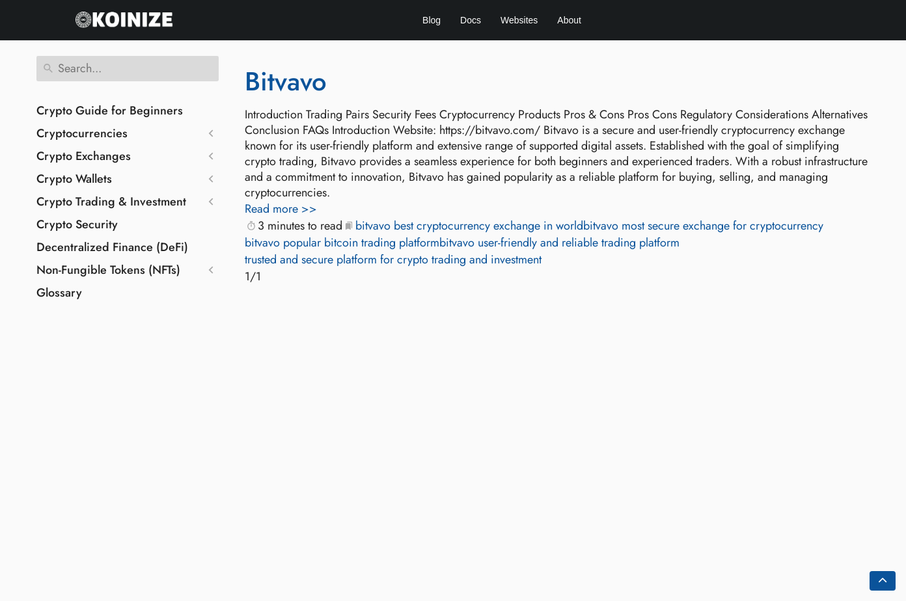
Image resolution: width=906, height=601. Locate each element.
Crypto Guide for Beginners (109, 110)
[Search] (127, 68)
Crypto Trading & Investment (111, 201)
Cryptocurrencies (82, 133)
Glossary (59, 292)
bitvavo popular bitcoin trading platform (342, 242)
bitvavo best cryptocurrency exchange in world (469, 225)
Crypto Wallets (74, 178)
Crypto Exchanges (83, 156)
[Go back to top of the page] (883, 581)
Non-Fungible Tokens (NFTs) (108, 269)
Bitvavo (286, 81)
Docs (470, 20)
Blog (431, 20)
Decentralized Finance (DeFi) (112, 247)
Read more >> (281, 208)
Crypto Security (77, 224)
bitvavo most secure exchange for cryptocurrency (703, 225)
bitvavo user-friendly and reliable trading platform (559, 242)
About (569, 20)
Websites (519, 20)
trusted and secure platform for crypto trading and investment (393, 259)
